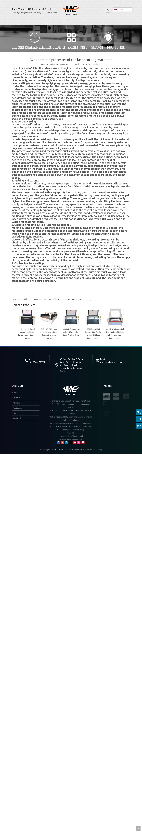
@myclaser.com (115, 330)
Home (15, 361)
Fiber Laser (107, 381)
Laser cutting (84, 299)
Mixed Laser (107, 406)
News (14, 381)
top (138, 828)
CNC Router (107, 389)
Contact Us (17, 386)
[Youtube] (74, 410)
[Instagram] (78, 410)
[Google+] (62, 410)
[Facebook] (58, 410)
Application (17, 376)
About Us (16, 371)
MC (100, 64)
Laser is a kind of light (21, 299)
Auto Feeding (107, 373)
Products (16, 366)
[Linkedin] (66, 410)
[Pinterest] (83, 410)
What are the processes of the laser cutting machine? (54, 299)
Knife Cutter (107, 364)
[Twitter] (70, 410)
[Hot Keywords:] (108, 10)
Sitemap (83, 418)
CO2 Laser (106, 398)
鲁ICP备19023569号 (94, 418)
